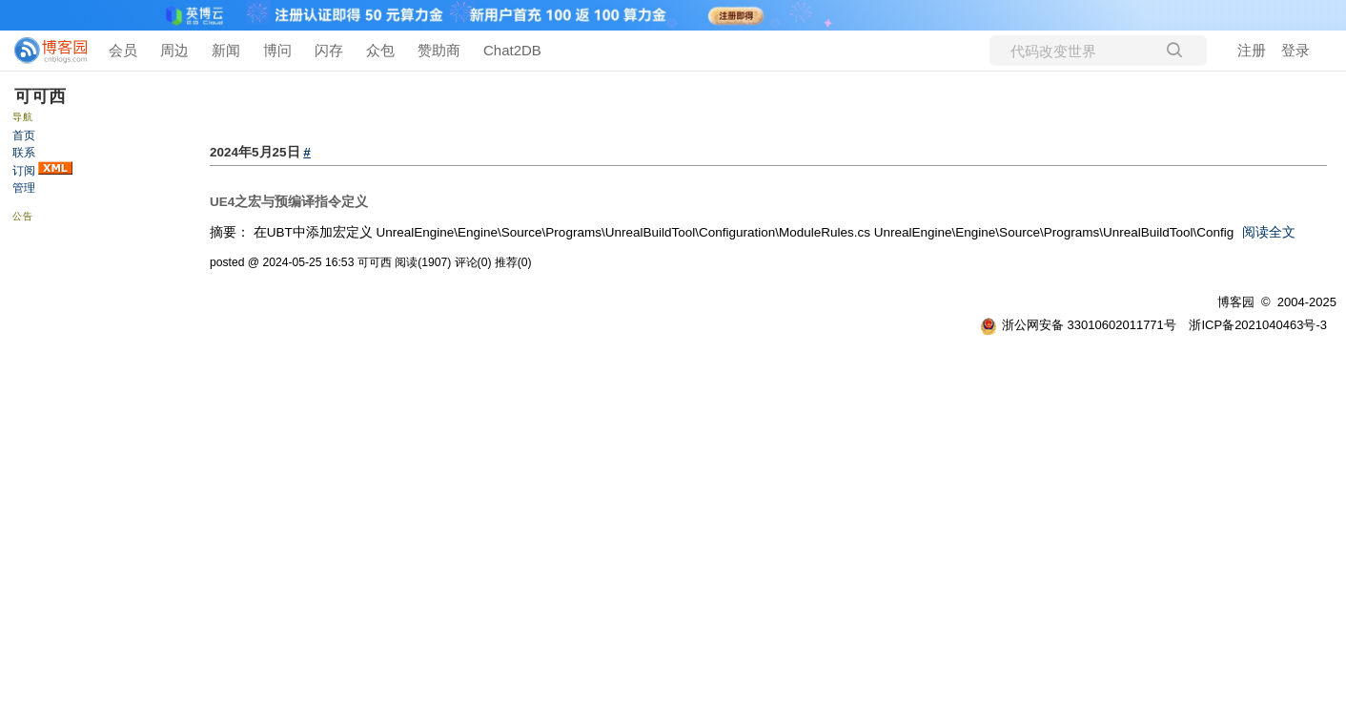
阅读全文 (1268, 232)
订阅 (23, 170)
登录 (1295, 50)
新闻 (226, 50)
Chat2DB (512, 50)
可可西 (40, 96)
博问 (277, 50)
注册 (1251, 50)
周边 (174, 50)
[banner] (43, 50)
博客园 (1235, 302)
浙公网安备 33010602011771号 (1078, 325)
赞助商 (439, 50)
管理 (23, 188)
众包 (380, 50)
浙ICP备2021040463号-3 (1258, 325)
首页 (23, 135)
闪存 (329, 50)
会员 (123, 50)
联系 (23, 152)
